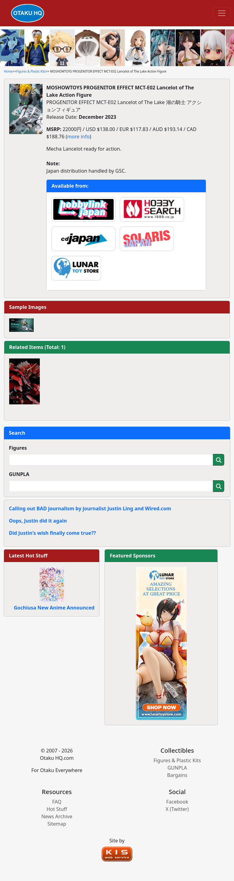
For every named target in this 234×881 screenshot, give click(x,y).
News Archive (56, 816)
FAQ (56, 801)
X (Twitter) (177, 809)
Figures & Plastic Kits (31, 71)
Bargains (177, 775)
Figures (18, 447)
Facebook (177, 801)
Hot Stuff (57, 809)
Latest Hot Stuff (28, 555)
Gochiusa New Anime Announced (54, 607)
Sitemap (56, 823)
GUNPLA (19, 474)
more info (78, 136)
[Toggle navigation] (221, 13)
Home (8, 71)
